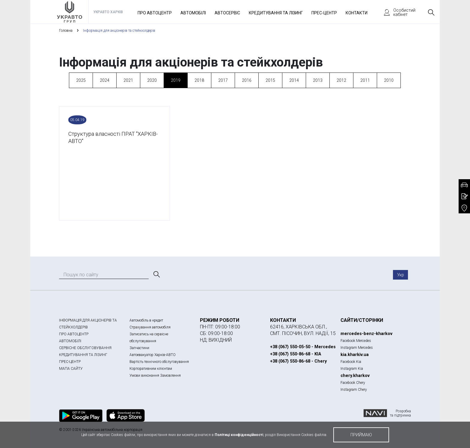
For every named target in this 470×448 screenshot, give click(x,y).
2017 (223, 80)
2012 (341, 80)
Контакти (356, 12)
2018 (199, 80)
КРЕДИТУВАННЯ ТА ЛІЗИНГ (83, 355)
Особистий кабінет (396, 12)
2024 (104, 80)
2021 (128, 80)
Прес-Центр (324, 12)
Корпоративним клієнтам (150, 368)
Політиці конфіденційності (239, 435)
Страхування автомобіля (150, 327)
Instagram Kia (352, 368)
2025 (81, 80)
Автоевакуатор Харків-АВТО (152, 355)
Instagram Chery (354, 389)
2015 (270, 80)
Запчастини (139, 348)
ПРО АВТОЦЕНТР (73, 334)
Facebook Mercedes (356, 341)
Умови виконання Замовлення (155, 375)
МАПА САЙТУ (71, 368)
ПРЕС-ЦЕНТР (70, 362)
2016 (246, 80)
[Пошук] (156, 274)
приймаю (361, 434)
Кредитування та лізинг (276, 12)
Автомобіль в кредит (146, 320)
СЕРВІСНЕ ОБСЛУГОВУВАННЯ (85, 348)
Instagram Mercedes (357, 348)
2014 (294, 80)
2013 (318, 80)
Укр (400, 274)
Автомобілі (193, 12)
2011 (365, 80)
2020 (152, 80)
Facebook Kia (351, 362)
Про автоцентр (155, 12)
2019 (175, 80)
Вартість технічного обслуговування (159, 362)
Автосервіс (227, 12)
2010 (389, 80)
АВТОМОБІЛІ (70, 341)
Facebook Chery (353, 383)
